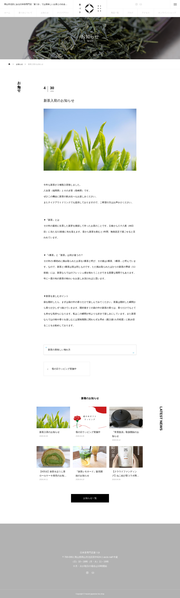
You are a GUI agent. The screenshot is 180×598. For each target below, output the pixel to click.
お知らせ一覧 (90, 498)
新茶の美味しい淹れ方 (59, 349)
